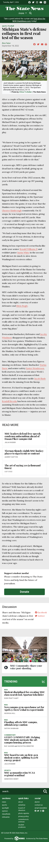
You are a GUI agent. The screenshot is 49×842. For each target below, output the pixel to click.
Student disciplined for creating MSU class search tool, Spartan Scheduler (24, 693)
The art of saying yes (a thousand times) (23, 467)
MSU (6, 690)
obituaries (6, 817)
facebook (41, 612)
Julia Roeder (10, 442)
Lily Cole (8, 472)
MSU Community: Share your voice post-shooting (26, 667)
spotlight (5, 808)
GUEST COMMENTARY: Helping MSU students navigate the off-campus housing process (22, 740)
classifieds (6, 814)
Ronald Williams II (29, 249)
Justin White (23, 252)
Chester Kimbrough (12, 210)
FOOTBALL (11, 26)
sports (4, 805)
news (4, 802)
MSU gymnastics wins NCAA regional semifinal (19, 774)
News (7, 13)
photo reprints (23, 813)
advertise (21, 805)
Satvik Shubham (11, 728)
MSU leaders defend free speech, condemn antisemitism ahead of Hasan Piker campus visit (23, 436)
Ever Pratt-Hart (11, 698)
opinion (5, 811)
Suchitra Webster (26, 746)
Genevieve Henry (11, 779)
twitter (40, 616)
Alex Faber (6, 43)
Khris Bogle (22, 306)
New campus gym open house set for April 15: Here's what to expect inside (24, 708)
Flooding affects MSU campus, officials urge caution (21, 723)
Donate (24, 591)
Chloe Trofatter (25, 92)
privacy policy (23, 816)
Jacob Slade (40, 378)
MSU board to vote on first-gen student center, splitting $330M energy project (21, 757)
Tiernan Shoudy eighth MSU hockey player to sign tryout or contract (24, 452)
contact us (39, 805)
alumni (37, 802)
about (20, 802)
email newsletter (41, 808)
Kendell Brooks (9, 401)
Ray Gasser (9, 746)
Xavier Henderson (35, 368)
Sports (25, 13)
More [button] (36, 13)
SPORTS (4, 26)
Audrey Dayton (11, 457)
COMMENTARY (10, 735)
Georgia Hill (9, 713)
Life (16, 13)
